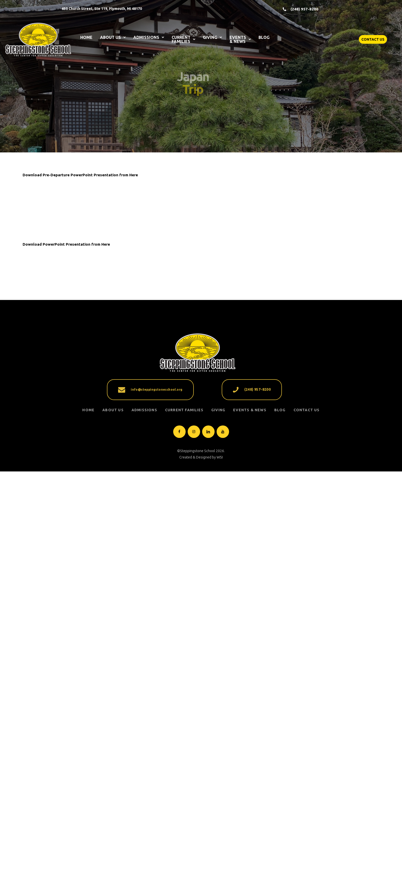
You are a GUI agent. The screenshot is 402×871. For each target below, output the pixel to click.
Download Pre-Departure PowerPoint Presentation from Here (80, 175)
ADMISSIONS (148, 37)
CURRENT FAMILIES (183, 39)
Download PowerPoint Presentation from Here (66, 425)
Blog (280, 772)
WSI (220, 819)
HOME (86, 37)
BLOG (264, 37)
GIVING (212, 37)
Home (88, 772)
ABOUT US (113, 37)
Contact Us (307, 772)
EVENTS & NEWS (240, 39)
